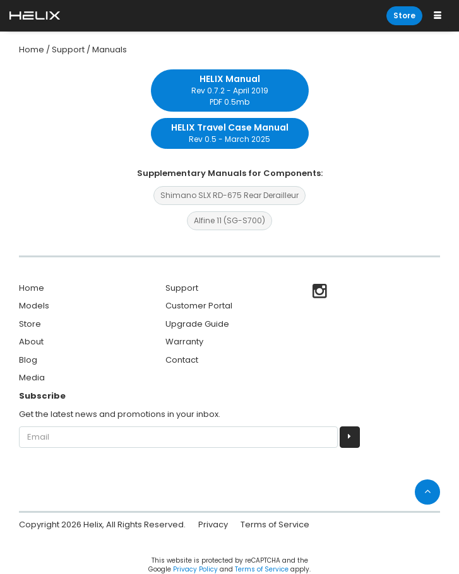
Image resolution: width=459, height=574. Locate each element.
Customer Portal (198, 306)
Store (404, 15)
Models (34, 306)
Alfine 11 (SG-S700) (229, 220)
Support (181, 288)
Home (31, 288)
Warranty (184, 342)
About (31, 342)
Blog (28, 360)
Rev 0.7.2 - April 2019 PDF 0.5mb (229, 90)
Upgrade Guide (197, 324)
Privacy (213, 524)
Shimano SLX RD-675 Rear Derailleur (229, 195)
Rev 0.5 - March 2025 (230, 132)
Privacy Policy (195, 569)
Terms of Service (275, 524)
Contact (181, 360)
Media (32, 378)
